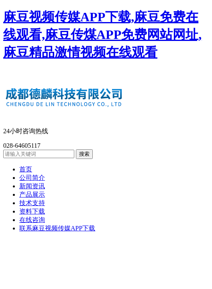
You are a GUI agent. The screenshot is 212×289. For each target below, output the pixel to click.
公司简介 (32, 177)
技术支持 (32, 202)
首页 (25, 169)
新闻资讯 (32, 186)
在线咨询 (32, 219)
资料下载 (32, 211)
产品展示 (32, 194)
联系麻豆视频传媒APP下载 (57, 228)
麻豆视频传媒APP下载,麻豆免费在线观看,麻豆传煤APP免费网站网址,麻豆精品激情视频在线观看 (102, 34)
